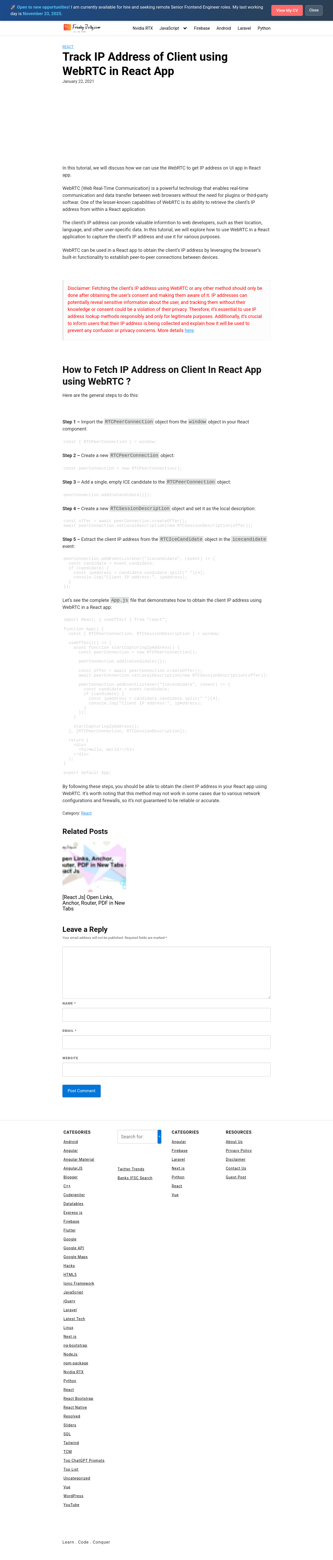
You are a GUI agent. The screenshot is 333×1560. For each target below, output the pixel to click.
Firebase (202, 28)
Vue (67, 1487)
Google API (73, 1248)
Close (314, 10)
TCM (67, 1452)
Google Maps (75, 1257)
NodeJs (70, 1354)
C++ (67, 1186)
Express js (72, 1212)
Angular (70, 1151)
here (189, 330)
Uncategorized (76, 1478)
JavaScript (169, 28)
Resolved (71, 1416)
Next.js (69, 1336)
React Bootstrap (78, 1398)
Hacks (69, 1266)
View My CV (286, 10)
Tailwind (71, 1443)
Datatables (73, 1204)
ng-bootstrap (75, 1345)
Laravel (244, 28)
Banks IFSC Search (135, 1178)
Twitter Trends (131, 1169)
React (68, 47)
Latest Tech (74, 1319)
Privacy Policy (239, 1151)
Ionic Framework (78, 1283)
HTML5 (70, 1274)
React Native (75, 1407)
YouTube (71, 1505)
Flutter (69, 1230)
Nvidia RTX (143, 28)
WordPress (73, 1496)
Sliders (69, 1425)
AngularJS (72, 1168)
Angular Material (78, 1159)
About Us (234, 1142)
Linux (68, 1328)
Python (264, 28)
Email (69, 1031)
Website (70, 1058)
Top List (71, 1469)
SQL (67, 1434)
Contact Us (236, 1168)
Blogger (70, 1177)
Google (69, 1239)
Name (69, 1003)
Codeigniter (74, 1195)
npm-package (75, 1363)
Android (223, 28)
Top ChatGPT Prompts (84, 1460)
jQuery (69, 1301)
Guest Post (236, 1177)
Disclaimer (236, 1159)
